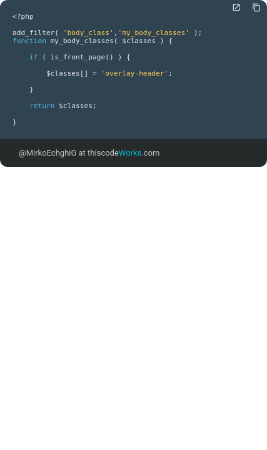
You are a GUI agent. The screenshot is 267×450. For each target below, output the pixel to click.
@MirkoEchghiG (47, 153)
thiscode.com (123, 153)
